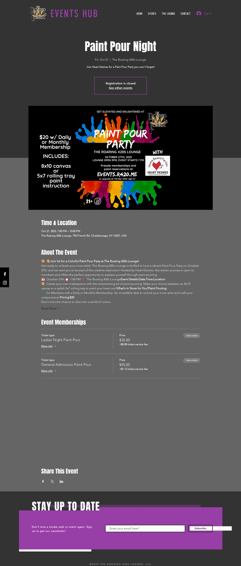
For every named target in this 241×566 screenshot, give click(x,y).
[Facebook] (5, 274)
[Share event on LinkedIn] (61, 481)
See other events (120, 88)
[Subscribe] (200, 528)
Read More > (50, 308)
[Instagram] (5, 282)
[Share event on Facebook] (43, 481)
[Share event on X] (52, 481)
